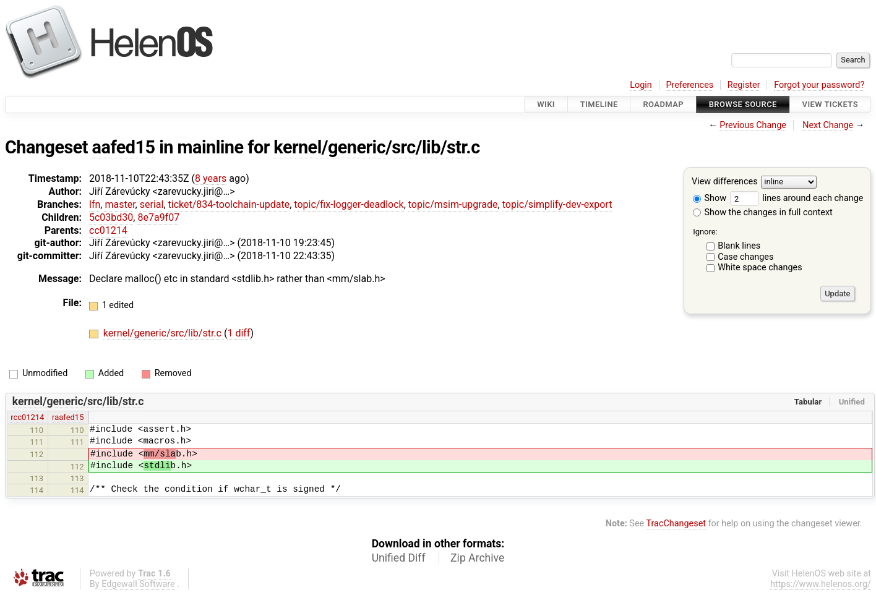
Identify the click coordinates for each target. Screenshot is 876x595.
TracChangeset (676, 523)
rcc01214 (27, 417)
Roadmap (663, 104)
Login (641, 85)
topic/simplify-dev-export (557, 204)
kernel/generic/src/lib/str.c (376, 147)
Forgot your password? (819, 85)
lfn (94, 204)
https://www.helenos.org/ (820, 584)
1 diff (238, 333)
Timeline (599, 104)
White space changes (760, 267)
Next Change (827, 125)
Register (744, 85)
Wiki (546, 104)
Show (709, 198)
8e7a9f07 (158, 217)
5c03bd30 (111, 217)
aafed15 (123, 147)
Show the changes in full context (763, 212)
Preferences (689, 85)
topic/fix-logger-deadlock (348, 204)
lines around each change (797, 198)
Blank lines (739, 246)
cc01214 (108, 230)
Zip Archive (477, 558)
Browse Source (743, 104)
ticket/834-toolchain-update (229, 204)
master (120, 204)
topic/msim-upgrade (453, 204)
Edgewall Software (138, 584)
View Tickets (830, 104)
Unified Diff (399, 558)
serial (152, 204)
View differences (725, 182)
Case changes (745, 257)
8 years (210, 178)
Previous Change (752, 125)
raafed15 (68, 417)
